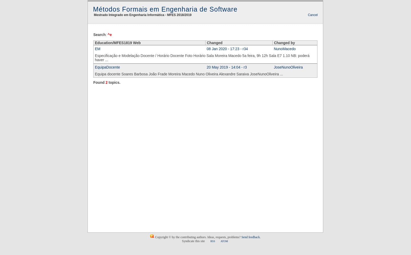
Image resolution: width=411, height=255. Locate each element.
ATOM (224, 241)
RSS (212, 241)
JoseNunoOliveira (288, 67)
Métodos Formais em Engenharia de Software (165, 9)
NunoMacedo (285, 49)
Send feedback (250, 237)
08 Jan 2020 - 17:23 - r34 (227, 49)
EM (97, 49)
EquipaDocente (107, 67)
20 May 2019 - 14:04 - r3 (227, 67)
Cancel (313, 15)
